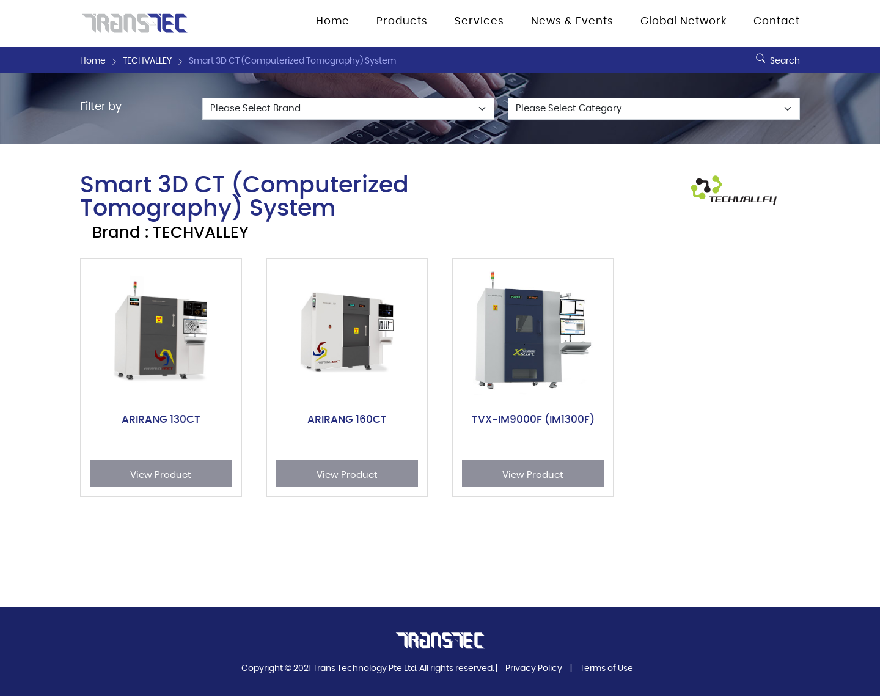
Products (402, 21)
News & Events (572, 21)
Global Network (683, 21)
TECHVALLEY (147, 61)
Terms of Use (606, 668)
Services (479, 21)
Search (776, 56)
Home (333, 21)
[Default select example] (348, 109)
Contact (777, 21)
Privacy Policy (533, 668)
